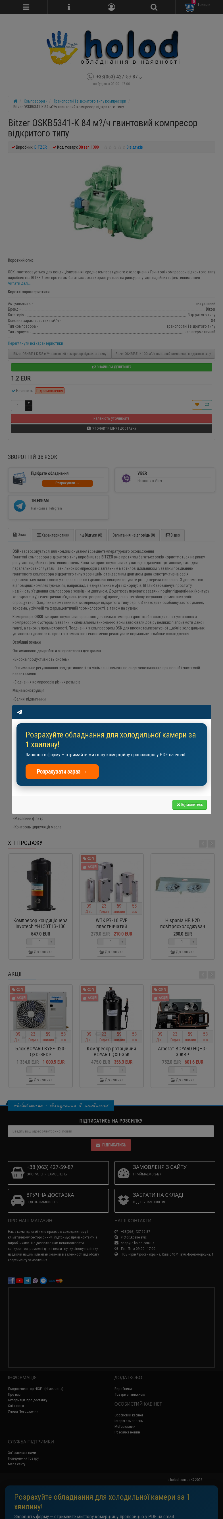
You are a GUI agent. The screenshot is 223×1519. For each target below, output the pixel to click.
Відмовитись (189, 804)
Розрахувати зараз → (62, 771)
